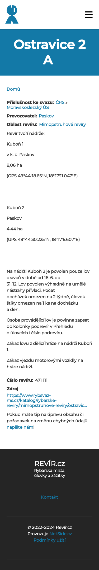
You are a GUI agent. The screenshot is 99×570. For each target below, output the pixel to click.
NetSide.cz (60, 533)
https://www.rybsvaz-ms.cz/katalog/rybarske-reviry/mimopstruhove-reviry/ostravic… (47, 400)
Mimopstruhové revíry (62, 124)
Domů (13, 89)
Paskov (46, 116)
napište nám (20, 427)
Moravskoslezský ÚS (28, 107)
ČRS (60, 102)
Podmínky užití (49, 540)
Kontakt (49, 497)
